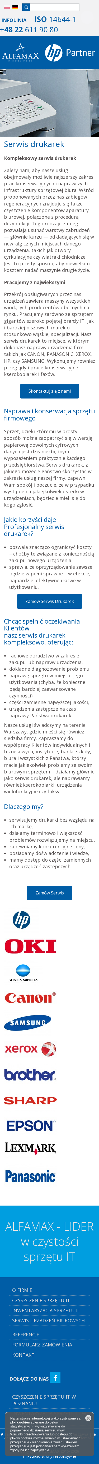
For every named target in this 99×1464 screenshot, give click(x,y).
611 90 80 (29, 29)
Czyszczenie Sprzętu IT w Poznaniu (44, 1400)
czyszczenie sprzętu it (41, 1300)
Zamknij (88, 1418)
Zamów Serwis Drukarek (49, 601)
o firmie (22, 1290)
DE (12, 7)
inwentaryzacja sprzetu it (46, 1310)
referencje (25, 1334)
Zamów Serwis (49, 893)
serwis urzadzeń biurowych (48, 1320)
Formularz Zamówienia (42, 1344)
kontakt (23, 1355)
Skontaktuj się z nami (50, 391)
